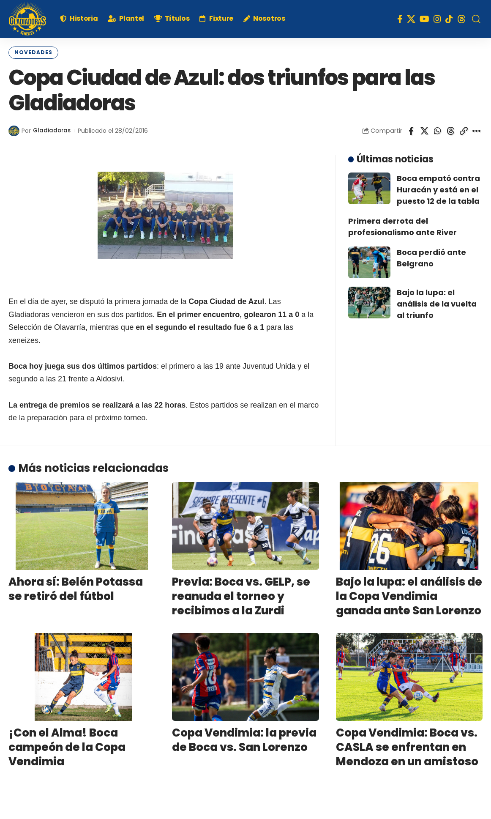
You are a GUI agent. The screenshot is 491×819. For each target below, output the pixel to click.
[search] (476, 19)
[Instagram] (437, 19)
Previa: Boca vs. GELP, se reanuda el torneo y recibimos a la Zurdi (241, 595)
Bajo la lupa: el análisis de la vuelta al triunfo (437, 302)
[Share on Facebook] (411, 130)
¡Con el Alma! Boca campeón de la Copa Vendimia (66, 746)
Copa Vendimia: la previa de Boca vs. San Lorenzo (244, 739)
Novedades (30, 52)
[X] (411, 19)
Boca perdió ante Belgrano (431, 257)
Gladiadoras (52, 130)
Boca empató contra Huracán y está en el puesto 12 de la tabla (438, 188)
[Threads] (461, 19)
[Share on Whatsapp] (437, 130)
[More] (477, 130)
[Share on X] (424, 130)
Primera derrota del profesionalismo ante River (402, 225)
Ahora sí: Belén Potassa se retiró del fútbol (75, 588)
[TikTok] (449, 19)
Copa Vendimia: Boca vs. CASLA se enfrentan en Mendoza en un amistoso (407, 746)
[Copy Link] (463, 130)
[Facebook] (400, 19)
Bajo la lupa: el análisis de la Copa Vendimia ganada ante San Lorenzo (409, 595)
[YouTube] (424, 19)
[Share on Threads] (450, 130)
